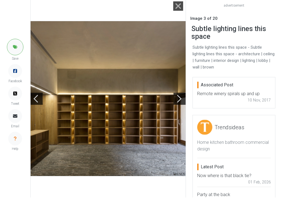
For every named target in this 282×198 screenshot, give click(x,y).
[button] (15, 47)
